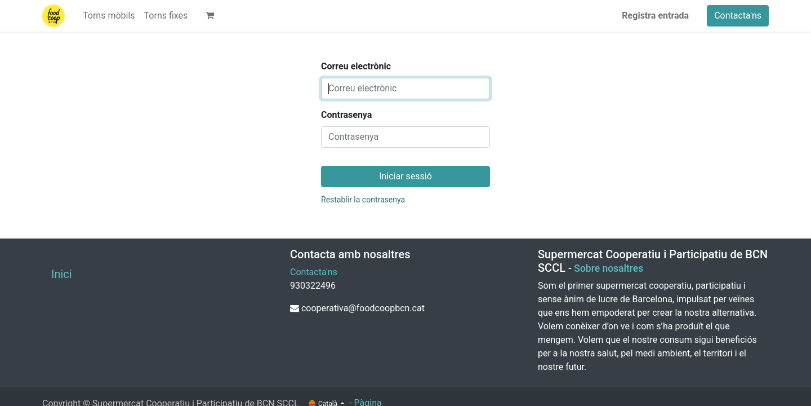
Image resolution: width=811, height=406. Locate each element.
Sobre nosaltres (608, 268)
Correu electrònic (356, 66)
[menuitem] (109, 16)
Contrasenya (346, 114)
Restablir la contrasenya (363, 199)
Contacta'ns (737, 15)
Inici (61, 274)
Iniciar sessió (405, 176)
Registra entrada (655, 15)
